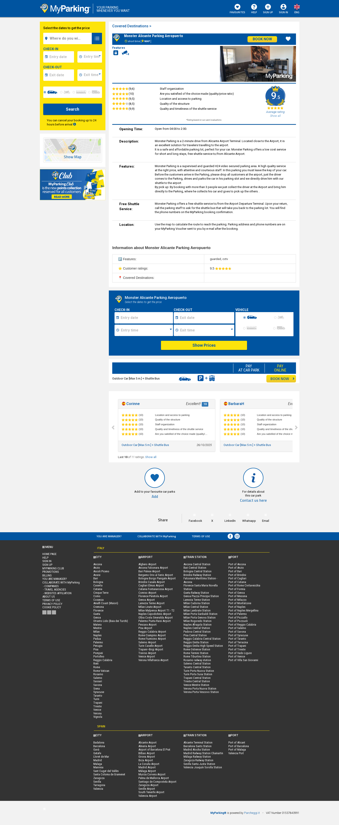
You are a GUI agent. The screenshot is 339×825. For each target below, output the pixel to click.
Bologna (98, 582)
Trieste (97, 706)
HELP (254, 9)
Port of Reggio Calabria (242, 624)
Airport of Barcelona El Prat (154, 749)
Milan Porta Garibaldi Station (200, 614)
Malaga (97, 764)
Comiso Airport (147, 592)
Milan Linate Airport (149, 607)
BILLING (47, 575)
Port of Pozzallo (237, 617)
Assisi (96, 575)
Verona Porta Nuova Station (200, 688)
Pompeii (98, 653)
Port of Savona (237, 631)
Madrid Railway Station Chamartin (203, 753)
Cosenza (98, 599)
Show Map (73, 157)
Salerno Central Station (197, 663)
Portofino (98, 656)
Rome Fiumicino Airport (152, 638)
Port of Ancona (237, 564)
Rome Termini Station (196, 653)
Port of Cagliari (237, 578)
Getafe (97, 753)
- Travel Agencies (54, 589)
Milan (96, 631)
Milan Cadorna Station (197, 603)
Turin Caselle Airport (150, 645)
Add (155, 496)
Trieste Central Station (197, 681)
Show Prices (204, 345)
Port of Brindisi (237, 575)
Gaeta (96, 614)
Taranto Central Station (197, 667)
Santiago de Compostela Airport (157, 781)
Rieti (96, 663)
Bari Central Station (195, 567)
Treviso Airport (147, 653)
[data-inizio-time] (92, 57)
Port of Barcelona (238, 746)
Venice (97, 709)
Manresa (98, 767)
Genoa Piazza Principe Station (201, 596)
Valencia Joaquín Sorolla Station (203, 767)
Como (96, 596)
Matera (97, 624)
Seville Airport (146, 788)
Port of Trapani (237, 645)
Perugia (97, 645)
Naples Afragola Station (198, 624)
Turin (96, 699)
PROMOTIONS (50, 571)
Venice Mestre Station (196, 685)
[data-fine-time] (92, 75)
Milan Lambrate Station (197, 610)
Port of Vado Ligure (240, 653)
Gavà (96, 749)
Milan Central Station (196, 607)
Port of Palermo (237, 614)
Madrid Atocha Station (197, 749)
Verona (97, 713)
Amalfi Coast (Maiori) (105, 603)
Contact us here (253, 500)
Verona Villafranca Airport (153, 660)
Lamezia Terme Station (197, 599)
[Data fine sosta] (206, 317)
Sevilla (97, 781)
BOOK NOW (282, 378)
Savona (97, 685)
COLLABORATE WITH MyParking (157, 536)
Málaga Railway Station (197, 756)
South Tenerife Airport (151, 792)
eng (296, 12)
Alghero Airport (147, 564)
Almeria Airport (147, 746)
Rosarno (98, 674)
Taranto (97, 695)
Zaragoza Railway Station (198, 760)
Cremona (98, 607)
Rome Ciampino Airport (152, 635)
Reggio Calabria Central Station (202, 638)
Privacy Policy (52, 604)
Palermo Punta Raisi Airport (154, 621)
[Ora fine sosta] (206, 330)
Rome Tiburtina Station (197, 656)
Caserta (97, 585)
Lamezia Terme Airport (151, 603)
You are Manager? (109, 536)
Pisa (95, 649)
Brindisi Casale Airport (151, 582)
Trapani (97, 702)
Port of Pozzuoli (238, 621)
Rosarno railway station (197, 660)
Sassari (97, 681)
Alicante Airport (147, 742)
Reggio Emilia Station (196, 642)
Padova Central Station (197, 631)
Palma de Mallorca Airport (153, 778)
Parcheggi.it (252, 813)
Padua (97, 638)
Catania (97, 589)
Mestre (97, 628)
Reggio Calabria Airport (152, 631)
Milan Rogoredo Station (198, 621)
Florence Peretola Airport (153, 596)
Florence (98, 610)
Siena (96, 688)
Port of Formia (236, 589)
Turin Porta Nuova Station (199, 670)
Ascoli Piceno (101, 571)
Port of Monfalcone (239, 603)
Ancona (97, 564)
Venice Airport (146, 656)
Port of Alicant (236, 742)
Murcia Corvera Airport (152, 774)
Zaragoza (99, 778)
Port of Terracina (238, 642)
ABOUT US (48, 596)
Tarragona (99, 785)
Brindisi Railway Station (197, 575)
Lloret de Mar (101, 756)
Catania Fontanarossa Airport (155, 589)
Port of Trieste (236, 649)
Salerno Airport (147, 642)
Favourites (237, 9)
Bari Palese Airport (149, 571)
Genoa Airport (146, 599)
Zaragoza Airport (148, 785)
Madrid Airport (147, 767)
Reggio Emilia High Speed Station (203, 645)
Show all (150, 457)
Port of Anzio (236, 567)
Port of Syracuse (238, 635)
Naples (97, 635)
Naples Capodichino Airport (154, 614)
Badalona (98, 742)
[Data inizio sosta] (146, 317)
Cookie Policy (51, 607)
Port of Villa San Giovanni (243, 660)
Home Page (49, 554)
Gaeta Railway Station (196, 592)
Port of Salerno (237, 628)
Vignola (97, 716)
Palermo (98, 642)
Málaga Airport (147, 771)
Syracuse (98, 692)
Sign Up (268, 9)
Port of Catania (237, 582)
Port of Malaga (237, 749)
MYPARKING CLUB (53, 568)
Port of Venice (236, 656)
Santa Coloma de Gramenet (109, 774)
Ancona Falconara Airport (153, 567)
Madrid (97, 760)
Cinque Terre (100, 592)
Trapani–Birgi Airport (150, 649)
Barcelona (99, 746)
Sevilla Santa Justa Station (199, 764)
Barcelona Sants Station (198, 746)
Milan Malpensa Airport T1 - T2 (156, 610)
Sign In (283, 12)
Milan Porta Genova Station (200, 617)
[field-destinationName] (68, 38)
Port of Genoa (236, 592)
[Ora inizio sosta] (146, 330)
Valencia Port (236, 753)
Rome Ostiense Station (197, 649)
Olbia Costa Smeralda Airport (155, 617)
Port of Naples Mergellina (243, 610)
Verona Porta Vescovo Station (201, 692)
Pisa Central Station (195, 635)
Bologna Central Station (198, 571)
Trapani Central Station (197, 678)
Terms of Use (201, 536)
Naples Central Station (197, 628)
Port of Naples (236, 607)
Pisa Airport (145, 628)
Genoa (97, 617)
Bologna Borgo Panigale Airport (157, 578)
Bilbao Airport (146, 753)
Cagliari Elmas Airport (151, 585)
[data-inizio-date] (61, 57)
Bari (95, 578)
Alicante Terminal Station (198, 742)
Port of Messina (237, 596)
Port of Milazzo (237, 599)
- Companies (50, 586)
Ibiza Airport (145, 760)
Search (72, 109)
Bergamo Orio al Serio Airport (155, 575)
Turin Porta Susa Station (198, 674)
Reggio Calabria (102, 660)
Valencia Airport (147, 795)
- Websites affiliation (56, 593)
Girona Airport (146, 756)
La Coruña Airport (148, 764)
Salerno (97, 678)
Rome (96, 667)
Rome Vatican (101, 670)
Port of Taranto (237, 638)
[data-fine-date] (61, 75)
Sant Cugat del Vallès (106, 771)
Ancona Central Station (197, 564)
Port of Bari (235, 571)
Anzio (96, 567)
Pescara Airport (147, 624)
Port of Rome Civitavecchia (244, 585)
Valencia (98, 788)
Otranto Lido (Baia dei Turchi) (110, 621)
